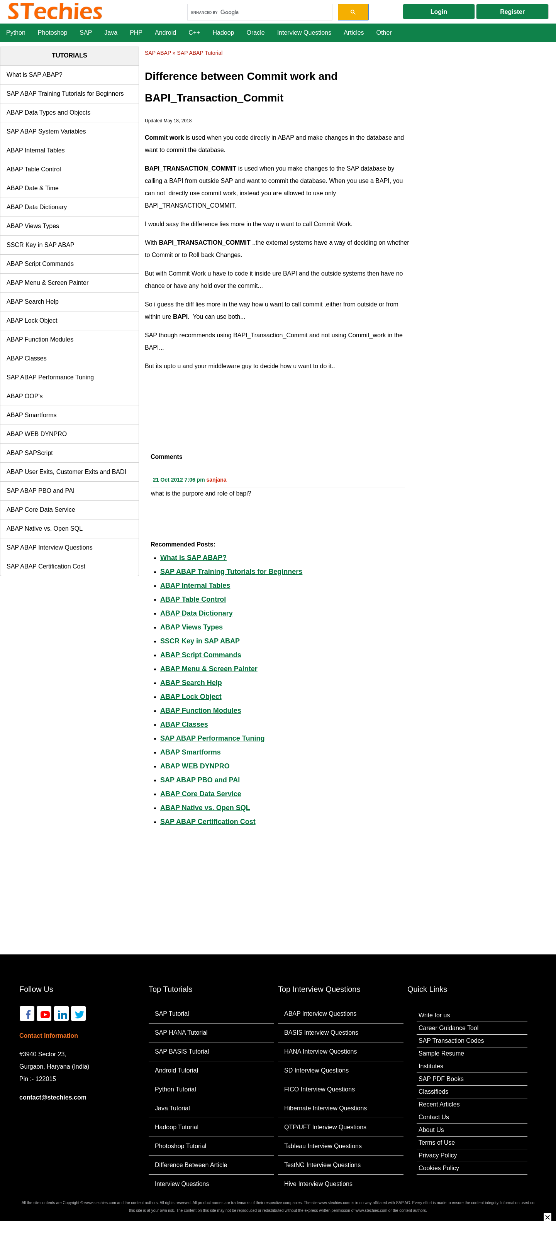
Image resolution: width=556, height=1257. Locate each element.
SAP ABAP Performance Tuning (50, 377)
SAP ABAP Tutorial (200, 53)
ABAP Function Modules (40, 339)
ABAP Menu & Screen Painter (47, 282)
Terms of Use (437, 1142)
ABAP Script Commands (40, 264)
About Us (431, 1130)
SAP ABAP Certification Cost (46, 566)
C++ (194, 32)
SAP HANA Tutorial (181, 1032)
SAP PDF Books (441, 1079)
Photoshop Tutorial (180, 1146)
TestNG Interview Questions (322, 1165)
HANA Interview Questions (320, 1051)
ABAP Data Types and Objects (48, 112)
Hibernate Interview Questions (325, 1108)
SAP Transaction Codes (451, 1040)
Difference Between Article (191, 1165)
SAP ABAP (158, 53)
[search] (259, 12)
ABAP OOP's (24, 396)
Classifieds (433, 1091)
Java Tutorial (172, 1108)
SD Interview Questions (316, 1070)
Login (439, 11)
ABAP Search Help (33, 301)
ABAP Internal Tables (36, 150)
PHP (136, 32)
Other (384, 32)
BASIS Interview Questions (321, 1032)
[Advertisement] (486, 104)
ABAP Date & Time (33, 188)
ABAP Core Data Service (41, 509)
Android (165, 32)
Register (512, 11)
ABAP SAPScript (30, 453)
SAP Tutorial (172, 1013)
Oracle (256, 32)
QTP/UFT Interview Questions (325, 1127)
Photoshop (53, 32)
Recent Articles (439, 1104)
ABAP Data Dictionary (37, 207)
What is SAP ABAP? (35, 74)
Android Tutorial (176, 1070)
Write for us (434, 1015)
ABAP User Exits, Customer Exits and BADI (66, 472)
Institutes (431, 1066)
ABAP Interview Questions (320, 1013)
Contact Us (434, 1117)
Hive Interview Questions (318, 1184)
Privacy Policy (438, 1155)
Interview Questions (304, 32)
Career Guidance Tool (448, 1028)
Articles (354, 32)
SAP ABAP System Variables (46, 131)
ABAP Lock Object (32, 320)
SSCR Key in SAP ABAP (41, 245)
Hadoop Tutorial (176, 1127)
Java (110, 32)
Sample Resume (441, 1053)
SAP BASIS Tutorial (182, 1051)
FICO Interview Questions (319, 1089)
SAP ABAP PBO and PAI (41, 490)
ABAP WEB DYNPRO (37, 434)
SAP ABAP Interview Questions (50, 547)
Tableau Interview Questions (323, 1146)
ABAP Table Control (34, 169)
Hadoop (223, 32)
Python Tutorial (175, 1089)
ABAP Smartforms (32, 415)
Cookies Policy (439, 1168)
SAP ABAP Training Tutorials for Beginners (65, 93)
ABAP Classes (27, 358)
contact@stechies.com (52, 1097)
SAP (86, 32)
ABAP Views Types (33, 226)
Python (15, 32)
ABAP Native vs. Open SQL (45, 528)
